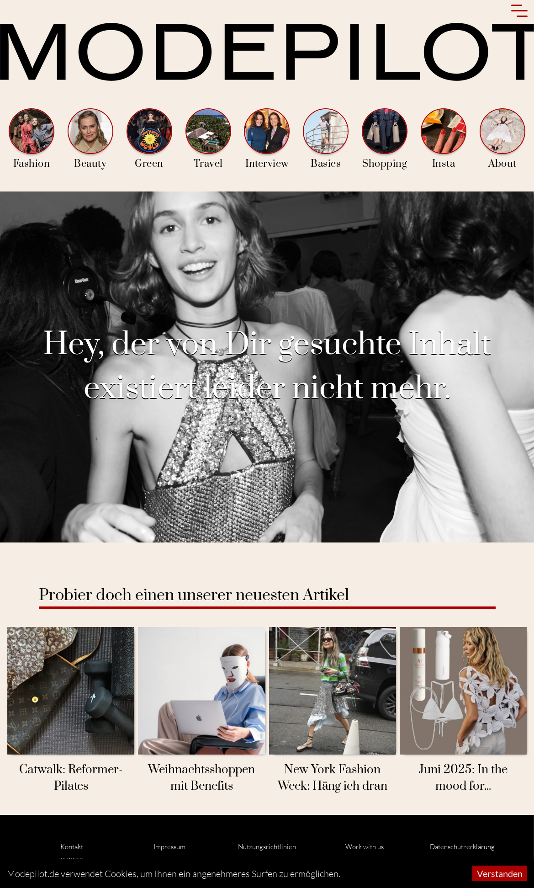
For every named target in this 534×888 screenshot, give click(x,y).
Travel (208, 139)
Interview (267, 139)
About (502, 139)
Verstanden (500, 873)
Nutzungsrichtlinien (267, 846)
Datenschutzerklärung (462, 846)
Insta (443, 139)
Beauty (90, 139)
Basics (326, 139)
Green (149, 139)
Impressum (169, 846)
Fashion (31, 139)
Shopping (384, 139)
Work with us (364, 846)
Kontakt (71, 846)
